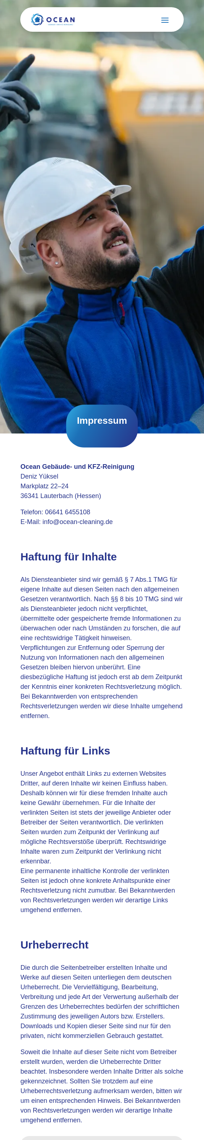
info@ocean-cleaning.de (77, 521)
